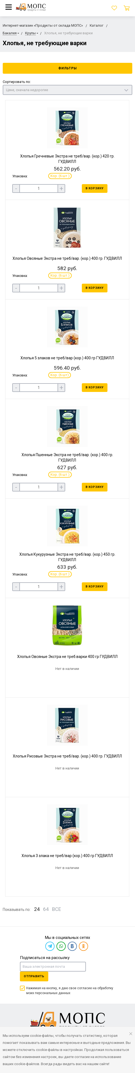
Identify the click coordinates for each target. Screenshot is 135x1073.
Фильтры (67, 68)
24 (37, 909)
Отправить (34, 976)
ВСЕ (56, 909)
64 (46, 909)
